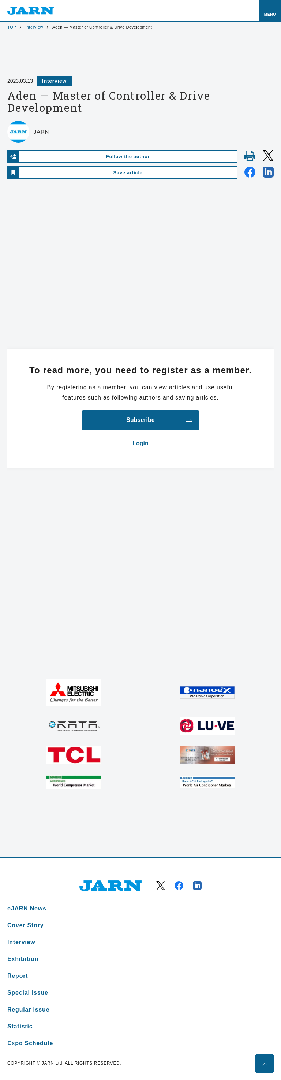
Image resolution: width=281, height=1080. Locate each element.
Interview (34, 27)
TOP (11, 27)
